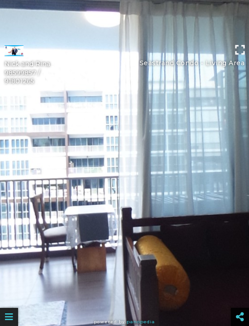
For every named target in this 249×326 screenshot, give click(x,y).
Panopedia (141, 322)
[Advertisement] (124, 20)
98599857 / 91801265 (22, 77)
